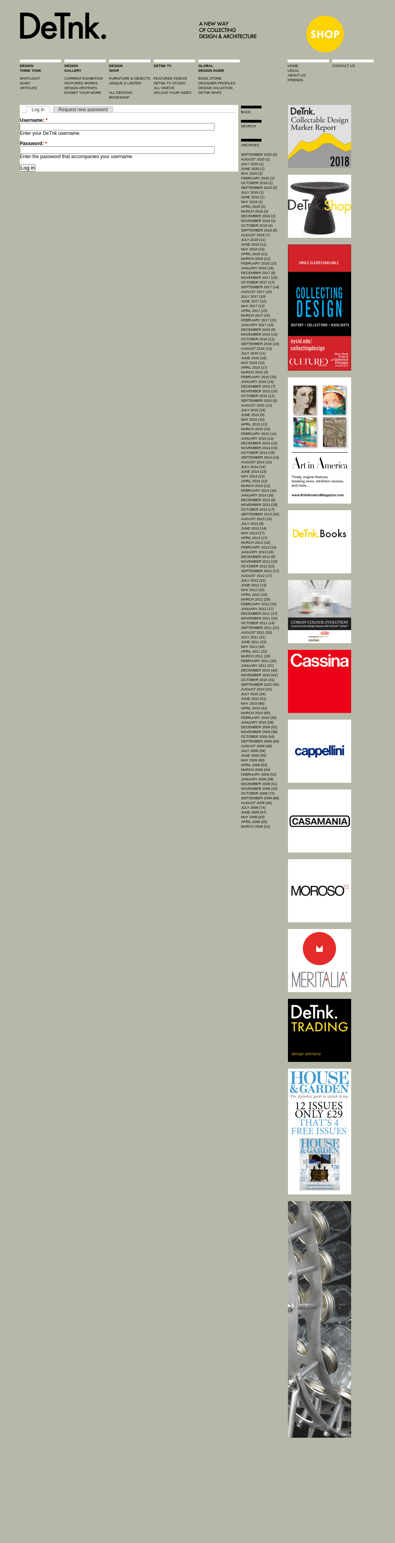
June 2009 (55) (254, 756)
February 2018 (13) (258, 263)
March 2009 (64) (255, 770)
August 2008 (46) (256, 803)
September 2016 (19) (260, 344)
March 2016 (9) (254, 372)
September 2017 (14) (260, 287)
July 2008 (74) (253, 808)
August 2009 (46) (256, 746)
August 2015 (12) (256, 405)
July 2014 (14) (253, 467)
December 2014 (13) (259, 443)
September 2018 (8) (259, 230)
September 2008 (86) (260, 798)
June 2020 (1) (253, 169)
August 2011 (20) (256, 632)
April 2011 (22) (254, 651)
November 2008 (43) (259, 789)
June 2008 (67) (254, 812)
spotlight (30, 78)
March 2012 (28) (255, 599)
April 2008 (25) (254, 822)
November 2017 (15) (259, 278)
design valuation (215, 88)
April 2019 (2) (253, 207)
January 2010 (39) (257, 722)
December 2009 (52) (259, 727)
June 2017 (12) (254, 301)
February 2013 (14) (258, 547)
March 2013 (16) (255, 543)
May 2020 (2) (252, 173)
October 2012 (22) (258, 566)
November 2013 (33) (259, 505)
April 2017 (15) (254, 311)
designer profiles (216, 83)
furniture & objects (129, 78)
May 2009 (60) (253, 760)
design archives (80, 88)
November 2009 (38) (259, 732)
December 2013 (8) (258, 500)
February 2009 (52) (258, 774)
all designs (120, 93)
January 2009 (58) (257, 779)
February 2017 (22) (258, 320)
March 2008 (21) (255, 826)
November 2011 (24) (259, 618)
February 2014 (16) (258, 491)
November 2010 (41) (259, 675)
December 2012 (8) (258, 557)
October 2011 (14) (258, 623)
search (248, 126)
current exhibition (83, 78)
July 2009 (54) (253, 751)
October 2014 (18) (258, 453)
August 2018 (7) (255, 235)
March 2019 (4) (254, 211)
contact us (343, 66)
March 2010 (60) (255, 713)
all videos (164, 88)
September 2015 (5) (259, 401)
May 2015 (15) (253, 420)
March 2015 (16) (255, 429)
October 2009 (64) (258, 737)
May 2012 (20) (253, 590)
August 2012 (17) (256, 576)
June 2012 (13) (254, 585)
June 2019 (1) (253, 197)
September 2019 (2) (259, 188)
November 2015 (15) (259, 391)
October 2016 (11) (258, 339)
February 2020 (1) (258, 178)
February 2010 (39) (258, 718)
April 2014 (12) (254, 481)
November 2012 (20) (259, 561)
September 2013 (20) (260, 514)
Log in (38, 109)
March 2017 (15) (255, 315)
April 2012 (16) (254, 595)
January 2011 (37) (257, 666)
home (293, 66)
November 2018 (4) (258, 221)
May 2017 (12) (253, 306)
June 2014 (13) (254, 472)
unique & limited (125, 83)
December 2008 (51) (259, 784)
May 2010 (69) (253, 703)
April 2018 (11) (254, 254)
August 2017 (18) (256, 292)
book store (210, 78)
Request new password (83, 109)
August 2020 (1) (255, 159)
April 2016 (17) (254, 367)
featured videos (170, 78)
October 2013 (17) (258, 509)
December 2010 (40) (259, 670)
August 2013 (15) (256, 519)
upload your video (173, 93)
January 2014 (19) (257, 495)
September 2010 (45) (260, 685)
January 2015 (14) (257, 438)
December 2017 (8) (258, 273)
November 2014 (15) (259, 448)
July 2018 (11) (253, 240)
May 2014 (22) (253, 476)
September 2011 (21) (260, 628)
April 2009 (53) (254, 765)
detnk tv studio (170, 83)
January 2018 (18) (257, 268)
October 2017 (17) (258, 282)
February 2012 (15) (258, 604)
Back (246, 112)
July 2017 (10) (253, 297)
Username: (33, 120)
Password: (33, 143)
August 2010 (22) (256, 689)
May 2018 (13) (253, 249)
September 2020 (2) (259, 155)
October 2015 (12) (258, 396)
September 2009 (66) (260, 741)
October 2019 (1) (257, 183)
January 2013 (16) (257, 552)
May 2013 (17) (253, 533)
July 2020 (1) (252, 164)
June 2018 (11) (254, 244)
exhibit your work (83, 93)
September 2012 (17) (260, 571)
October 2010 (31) (258, 680)
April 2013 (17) (254, 538)
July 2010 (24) (253, 694)
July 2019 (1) (252, 192)
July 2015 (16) (253, 410)
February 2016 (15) (258, 377)
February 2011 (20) (258, 661)
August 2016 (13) (256, 349)
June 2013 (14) (254, 528)
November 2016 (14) (259, 334)
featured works (81, 83)
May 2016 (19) (253, 363)
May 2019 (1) (252, 202)
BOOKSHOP (119, 97)
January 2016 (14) (257, 382)
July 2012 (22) (253, 580)
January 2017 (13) (257, 325)
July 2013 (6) (252, 524)
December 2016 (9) (258, 330)
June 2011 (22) (254, 642)
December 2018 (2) (258, 216)
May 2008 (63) (253, 817)
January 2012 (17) (257, 609)
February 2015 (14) (258, 434)
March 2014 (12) (255, 486)
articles (28, 88)
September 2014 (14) (260, 457)
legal (293, 71)
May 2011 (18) (253, 647)
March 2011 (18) (255, 656)
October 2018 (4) (257, 226)
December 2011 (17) (259, 614)
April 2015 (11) (254, 424)
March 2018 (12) (255, 259)
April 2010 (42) (254, 708)
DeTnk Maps (210, 93)
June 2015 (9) (253, 415)
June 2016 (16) (254, 358)
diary (25, 83)
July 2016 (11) (253, 353)
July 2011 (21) (253, 637)
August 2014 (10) (256, 462)
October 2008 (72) (258, 793)
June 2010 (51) (254, 699)
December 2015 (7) (258, 386)
